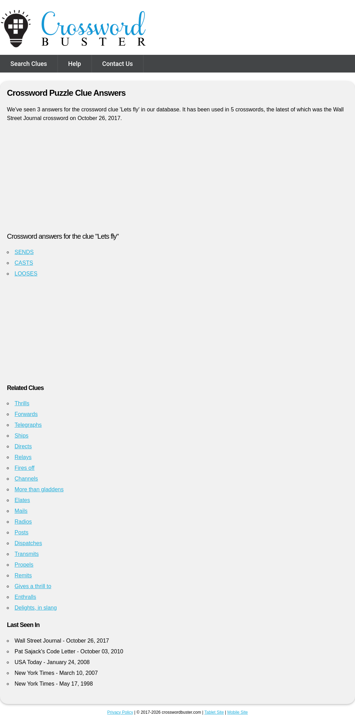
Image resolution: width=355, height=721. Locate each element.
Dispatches (28, 543)
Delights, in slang (36, 608)
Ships (21, 436)
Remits (23, 575)
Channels (26, 479)
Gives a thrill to (33, 586)
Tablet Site (214, 712)
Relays (23, 457)
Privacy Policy (120, 712)
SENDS (24, 252)
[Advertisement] (177, 180)
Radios (23, 522)
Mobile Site (237, 712)
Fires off (25, 468)
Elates (22, 500)
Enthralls (25, 597)
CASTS (24, 263)
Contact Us (117, 63)
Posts (21, 532)
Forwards (26, 414)
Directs (23, 446)
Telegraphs (28, 425)
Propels (24, 565)
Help (74, 63)
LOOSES (26, 274)
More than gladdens (39, 489)
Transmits (27, 554)
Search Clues (28, 63)
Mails (21, 511)
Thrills (22, 403)
